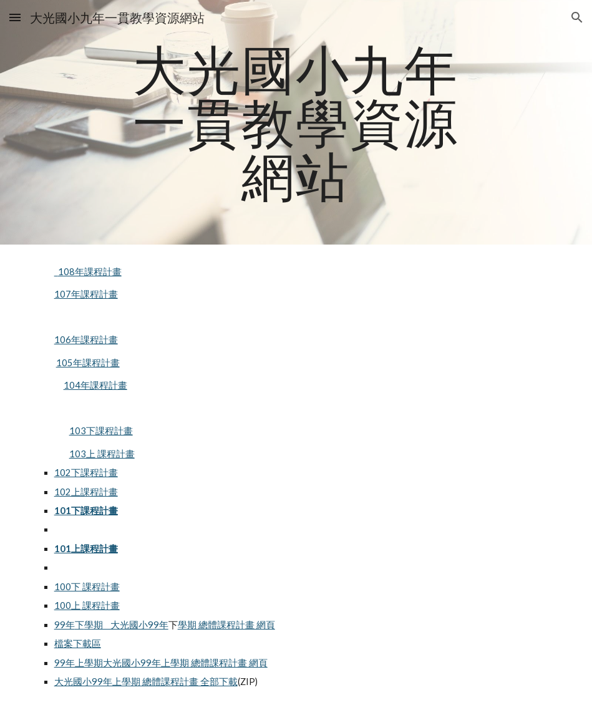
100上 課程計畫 (87, 605)
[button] (15, 17)
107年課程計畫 (86, 294)
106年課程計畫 (86, 339)
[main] (296, 122)
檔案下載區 (77, 643)
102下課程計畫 (86, 472)
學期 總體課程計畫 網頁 (226, 625)
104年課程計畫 (95, 385)
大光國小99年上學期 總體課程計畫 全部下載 (146, 681)
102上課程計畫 (86, 492)
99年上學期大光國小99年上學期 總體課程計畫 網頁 (161, 663)
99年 (64, 625)
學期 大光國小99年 (126, 625)
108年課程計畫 (88, 271)
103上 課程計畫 (102, 454)
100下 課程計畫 (87, 586)
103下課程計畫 (101, 431)
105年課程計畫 (88, 362)
